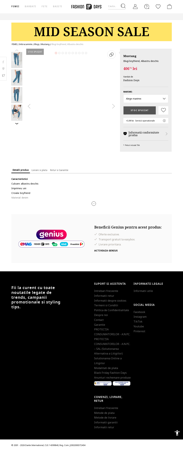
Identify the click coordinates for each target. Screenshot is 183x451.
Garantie (99, 325)
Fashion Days (131, 80)
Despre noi (101, 315)
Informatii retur (104, 296)
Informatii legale (148, 284)
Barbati (30, 6)
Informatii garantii (106, 422)
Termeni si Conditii (106, 305)
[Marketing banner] (91, 30)
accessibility (177, 433)
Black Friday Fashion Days (110, 373)
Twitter (3, 75)
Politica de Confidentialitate (111, 310)
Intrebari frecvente (106, 291)
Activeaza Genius (106, 250)
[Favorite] (158, 6)
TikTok (138, 321)
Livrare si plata (39, 170)
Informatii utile (143, 291)
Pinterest (139, 331)
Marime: (128, 91)
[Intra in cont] (135, 6)
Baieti (57, 6)
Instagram (140, 317)
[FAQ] (146, 6)
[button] (94, 203)
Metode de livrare (105, 417)
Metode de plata (104, 413)
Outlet (150, 16)
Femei (15, 6)
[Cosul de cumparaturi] (169, 6)
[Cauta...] (117, 6)
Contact (99, 320)
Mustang (129, 56)
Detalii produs (21, 170)
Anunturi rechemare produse (112, 377)
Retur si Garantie (59, 170)
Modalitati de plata (106, 368)
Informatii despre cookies (110, 300)
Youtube (139, 326)
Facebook (139, 312)
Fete (45, 6)
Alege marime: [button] (146, 98)
